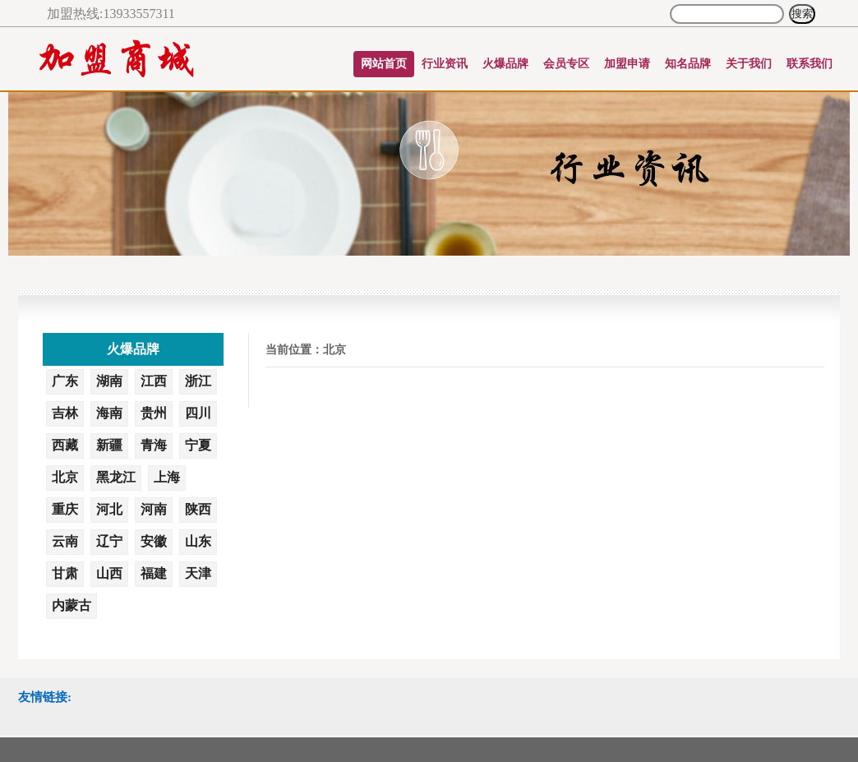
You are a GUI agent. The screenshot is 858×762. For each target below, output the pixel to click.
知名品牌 (688, 64)
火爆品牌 (505, 64)
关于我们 (749, 64)
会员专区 (566, 64)
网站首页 (384, 64)
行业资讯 (445, 64)
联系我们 (809, 64)
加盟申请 (627, 64)
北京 (334, 350)
